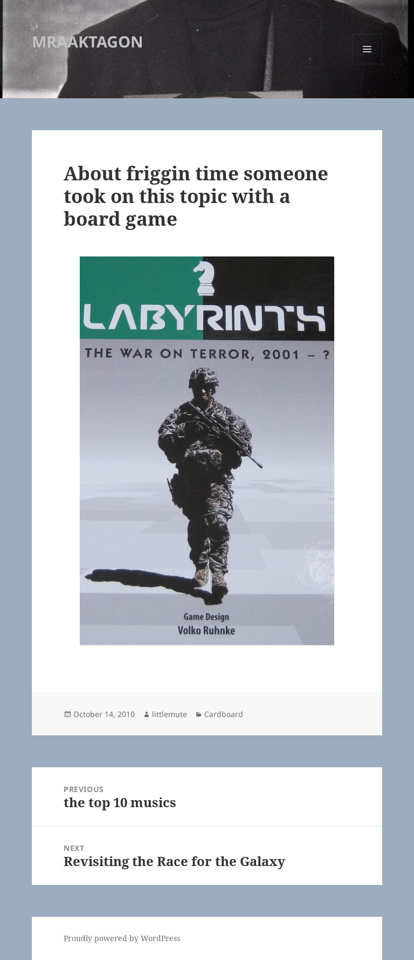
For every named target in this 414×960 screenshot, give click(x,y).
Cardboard (223, 714)
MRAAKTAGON (87, 41)
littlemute (169, 714)
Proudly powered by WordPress (122, 938)
